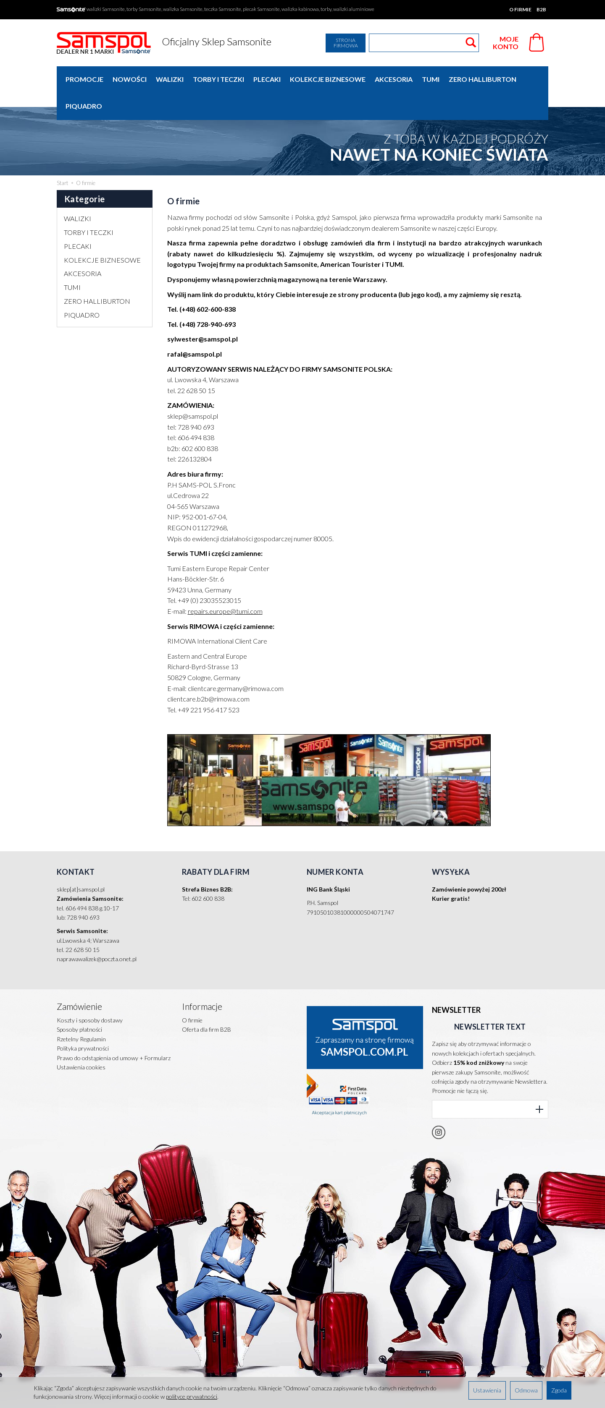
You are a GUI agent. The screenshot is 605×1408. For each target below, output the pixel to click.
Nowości (130, 79)
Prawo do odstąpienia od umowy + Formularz (114, 1030)
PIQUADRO (82, 288)
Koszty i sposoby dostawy (90, 993)
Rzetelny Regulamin (81, 1012)
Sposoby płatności (79, 1002)
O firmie (520, 9)
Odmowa (526, 1390)
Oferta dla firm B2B (206, 1002)
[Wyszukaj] (470, 43)
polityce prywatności (191, 1396)
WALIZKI (170, 79)
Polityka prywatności (83, 1021)
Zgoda (559, 1390)
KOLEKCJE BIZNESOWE (328, 79)
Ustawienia (487, 1390)
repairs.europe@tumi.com (225, 584)
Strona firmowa (346, 43)
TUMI (430, 79)
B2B (541, 9)
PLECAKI (267, 79)
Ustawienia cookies (81, 1040)
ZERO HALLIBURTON (482, 79)
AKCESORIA (394, 79)
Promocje (84, 79)
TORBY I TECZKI (218, 79)
